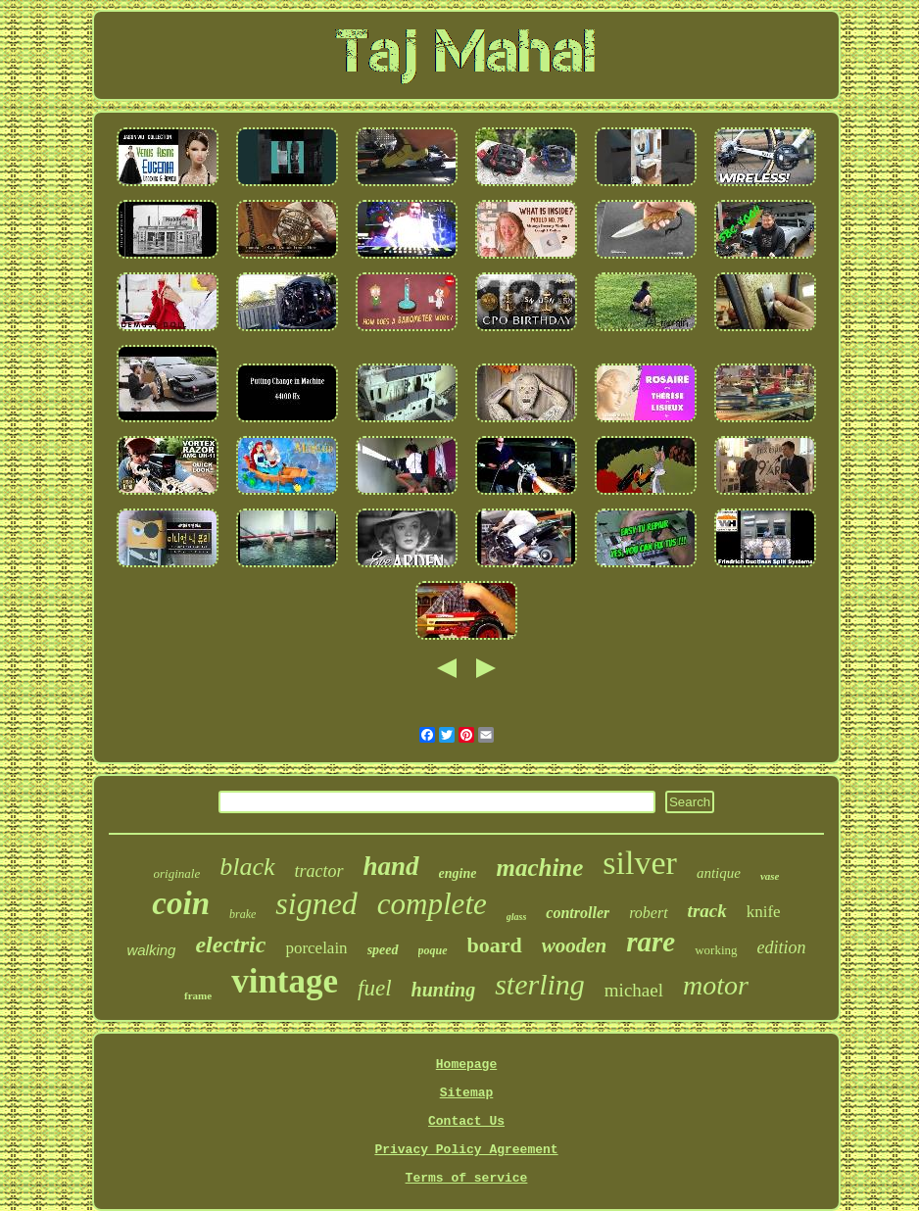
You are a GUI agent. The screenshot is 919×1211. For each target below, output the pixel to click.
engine (458, 873)
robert (648, 912)
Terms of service (467, 1178)
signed (316, 903)
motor (716, 985)
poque (433, 950)
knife (764, 911)
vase (770, 876)
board (494, 945)
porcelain (316, 948)
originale (177, 873)
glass (517, 916)
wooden (574, 945)
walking (150, 950)
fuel (375, 988)
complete (432, 904)
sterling (540, 984)
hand (391, 866)
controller (577, 912)
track (707, 910)
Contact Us (466, 1121)
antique (719, 873)
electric (230, 944)
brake (242, 914)
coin (181, 903)
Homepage (466, 1064)
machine (539, 867)
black (246, 866)
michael (634, 990)
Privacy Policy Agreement (465, 1149)
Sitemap (467, 1093)
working (716, 950)
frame (198, 995)
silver (640, 863)
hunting (443, 989)
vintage (284, 981)
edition (781, 947)
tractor (319, 871)
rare (650, 941)
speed (383, 950)
